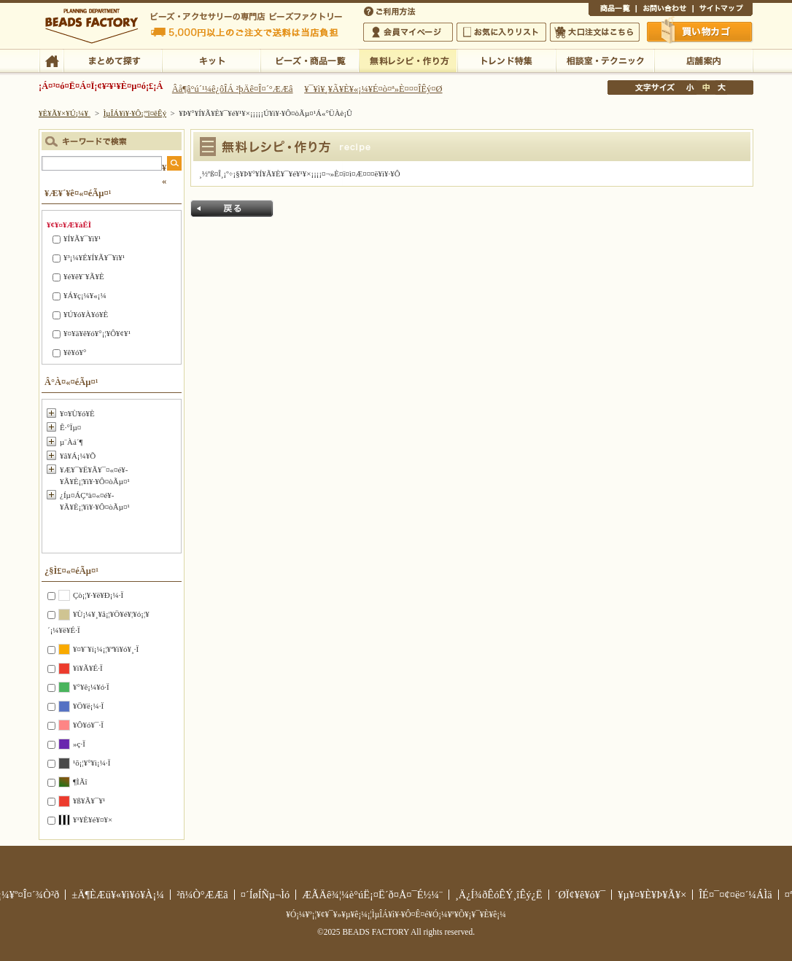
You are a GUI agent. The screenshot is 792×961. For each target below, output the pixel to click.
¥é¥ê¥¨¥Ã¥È (83, 276)
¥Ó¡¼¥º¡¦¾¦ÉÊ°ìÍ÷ (309, 60)
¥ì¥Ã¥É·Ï (88, 668)
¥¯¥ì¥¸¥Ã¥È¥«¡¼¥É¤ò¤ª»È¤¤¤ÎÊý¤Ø (373, 89)
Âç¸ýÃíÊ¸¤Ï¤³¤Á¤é (595, 32)
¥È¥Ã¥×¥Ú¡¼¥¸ (65, 113)
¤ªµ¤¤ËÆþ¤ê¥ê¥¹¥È (501, 32)
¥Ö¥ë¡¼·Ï (88, 705)
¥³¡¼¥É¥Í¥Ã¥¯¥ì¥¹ (94, 257)
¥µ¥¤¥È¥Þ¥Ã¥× (723, 10)
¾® (690, 87)
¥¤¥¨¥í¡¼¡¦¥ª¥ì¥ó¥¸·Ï (106, 649)
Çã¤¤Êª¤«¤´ (700, 31)
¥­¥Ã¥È (211, 60)
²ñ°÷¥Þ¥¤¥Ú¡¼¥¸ (408, 32)
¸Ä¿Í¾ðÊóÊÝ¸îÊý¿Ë (499, 895)
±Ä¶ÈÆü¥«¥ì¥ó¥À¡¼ (117, 895)
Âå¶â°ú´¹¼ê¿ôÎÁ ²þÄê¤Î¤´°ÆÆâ (232, 89)
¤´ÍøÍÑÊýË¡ (391, 10)
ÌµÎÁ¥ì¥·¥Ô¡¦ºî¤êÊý (408, 60)
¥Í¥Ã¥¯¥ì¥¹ (82, 238)
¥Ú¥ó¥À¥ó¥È (85, 314)
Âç (721, 87)
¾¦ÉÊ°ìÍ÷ (612, 10)
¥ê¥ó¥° (74, 352)
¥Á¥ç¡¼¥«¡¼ (84, 295)
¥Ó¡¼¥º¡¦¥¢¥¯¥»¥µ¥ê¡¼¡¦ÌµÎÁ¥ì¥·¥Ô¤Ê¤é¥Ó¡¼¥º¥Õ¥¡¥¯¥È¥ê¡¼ (396, 914)
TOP (51, 60)
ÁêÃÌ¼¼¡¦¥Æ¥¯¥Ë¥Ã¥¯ (604, 60)
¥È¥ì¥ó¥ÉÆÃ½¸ (506, 60)
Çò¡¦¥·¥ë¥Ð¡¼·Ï (98, 595)
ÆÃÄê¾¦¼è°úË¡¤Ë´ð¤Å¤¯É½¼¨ (372, 895)
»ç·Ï (79, 743)
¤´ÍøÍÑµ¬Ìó (265, 895)
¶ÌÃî (80, 781)
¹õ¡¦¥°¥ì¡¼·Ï (91, 762)
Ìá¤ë (231, 208)
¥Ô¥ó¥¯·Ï (88, 724)
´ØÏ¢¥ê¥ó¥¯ (580, 895)
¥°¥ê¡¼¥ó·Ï (91, 686)
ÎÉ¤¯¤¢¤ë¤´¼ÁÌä (735, 895)
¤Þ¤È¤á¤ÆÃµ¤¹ (112, 60)
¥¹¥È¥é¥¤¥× (92, 819)
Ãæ (706, 87)
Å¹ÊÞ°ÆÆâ (703, 60)
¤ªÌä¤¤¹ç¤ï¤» (664, 10)
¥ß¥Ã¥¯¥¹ (89, 800)
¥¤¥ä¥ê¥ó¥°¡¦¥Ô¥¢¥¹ (97, 333)
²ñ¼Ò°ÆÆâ (202, 895)
